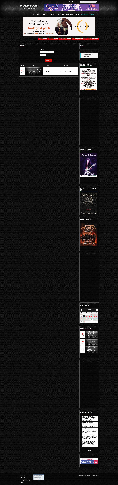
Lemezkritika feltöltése (65, 39)
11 (89, 316)
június (89, 310)
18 (89, 318)
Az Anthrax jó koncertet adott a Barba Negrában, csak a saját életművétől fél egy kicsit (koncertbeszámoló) (89, 418)
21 (96, 318)
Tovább (89, 450)
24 (86, 319)
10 (86, 316)
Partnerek (23, 475)
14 (96, 316)
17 (86, 318)
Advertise (76, 14)
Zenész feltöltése (43, 39)
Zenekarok (46, 14)
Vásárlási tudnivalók (25, 480)
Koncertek (53, 14)
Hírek (34, 14)
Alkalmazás (48, 60)
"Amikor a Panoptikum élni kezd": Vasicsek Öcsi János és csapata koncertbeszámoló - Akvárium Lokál (89, 436)
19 (91, 318)
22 (81, 319)
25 (89, 319)
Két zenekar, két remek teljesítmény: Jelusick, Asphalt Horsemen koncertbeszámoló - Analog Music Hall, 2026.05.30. (89, 424)
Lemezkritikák (69, 14)
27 (94, 319)
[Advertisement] (89, 121)
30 (84, 321)
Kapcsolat (23, 477)
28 (96, 319)
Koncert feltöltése (93, 39)
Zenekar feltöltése (53, 39)
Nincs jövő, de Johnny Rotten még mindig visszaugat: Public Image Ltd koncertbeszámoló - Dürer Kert (89, 430)
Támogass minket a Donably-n (87, 14)
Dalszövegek (61, 14)
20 (94, 318)
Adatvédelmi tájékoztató (26, 479)
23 (84, 319)
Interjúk (39, 14)
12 (91, 316)
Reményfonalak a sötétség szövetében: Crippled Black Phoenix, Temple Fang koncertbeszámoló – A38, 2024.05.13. (88, 444)
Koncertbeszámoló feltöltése (80, 39)
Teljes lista (89, 356)
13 (94, 316)
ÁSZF (22, 482)
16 (84, 318)
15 (81, 318)
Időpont (42, 49)
